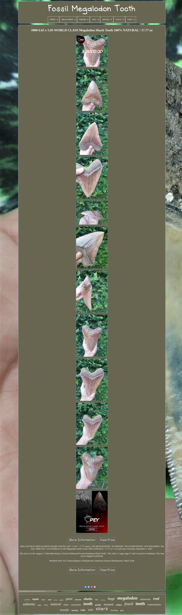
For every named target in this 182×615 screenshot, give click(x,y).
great (122, 610)
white (65, 604)
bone (39, 605)
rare (96, 599)
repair (35, 599)
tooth (88, 603)
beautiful (64, 610)
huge (111, 599)
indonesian (145, 599)
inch (90, 609)
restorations (154, 604)
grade (61, 600)
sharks (88, 599)
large (43, 600)
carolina (102, 600)
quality (98, 605)
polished (27, 600)
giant (69, 599)
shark (102, 609)
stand (49, 600)
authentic (29, 604)
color (82, 610)
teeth (140, 604)
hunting (75, 610)
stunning (114, 610)
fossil (129, 603)
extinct (119, 605)
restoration (76, 604)
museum (78, 600)
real (156, 598)
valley (46, 605)
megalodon (127, 598)
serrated (108, 604)
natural (56, 604)
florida (55, 600)
